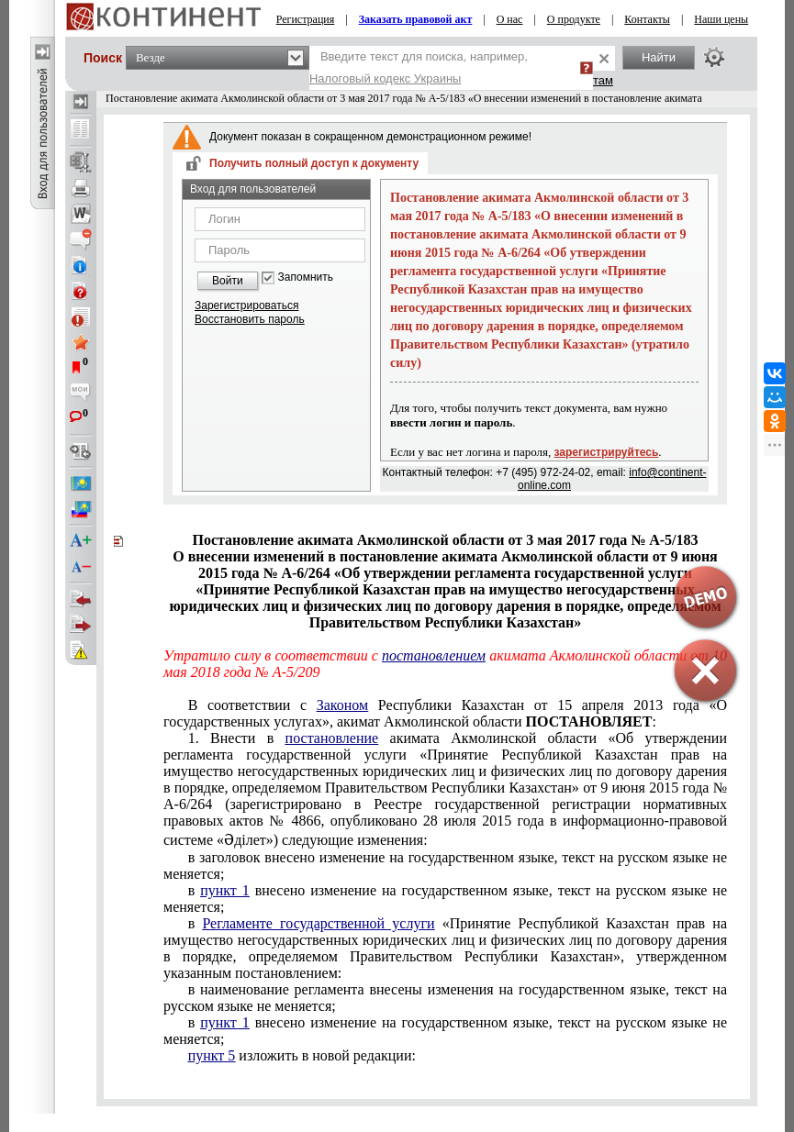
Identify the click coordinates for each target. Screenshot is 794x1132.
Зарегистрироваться (246, 305)
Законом (342, 705)
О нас (510, 19)
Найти (659, 57)
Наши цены (721, 19)
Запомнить (305, 277)
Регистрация (305, 19)
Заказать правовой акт (416, 19)
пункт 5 (212, 1055)
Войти (227, 280)
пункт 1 (225, 890)
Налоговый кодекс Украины (385, 78)
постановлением (434, 655)
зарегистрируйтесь (606, 452)
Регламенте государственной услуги (318, 923)
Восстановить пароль (250, 319)
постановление (332, 738)
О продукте (573, 19)
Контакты (647, 19)
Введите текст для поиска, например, (418, 67)
